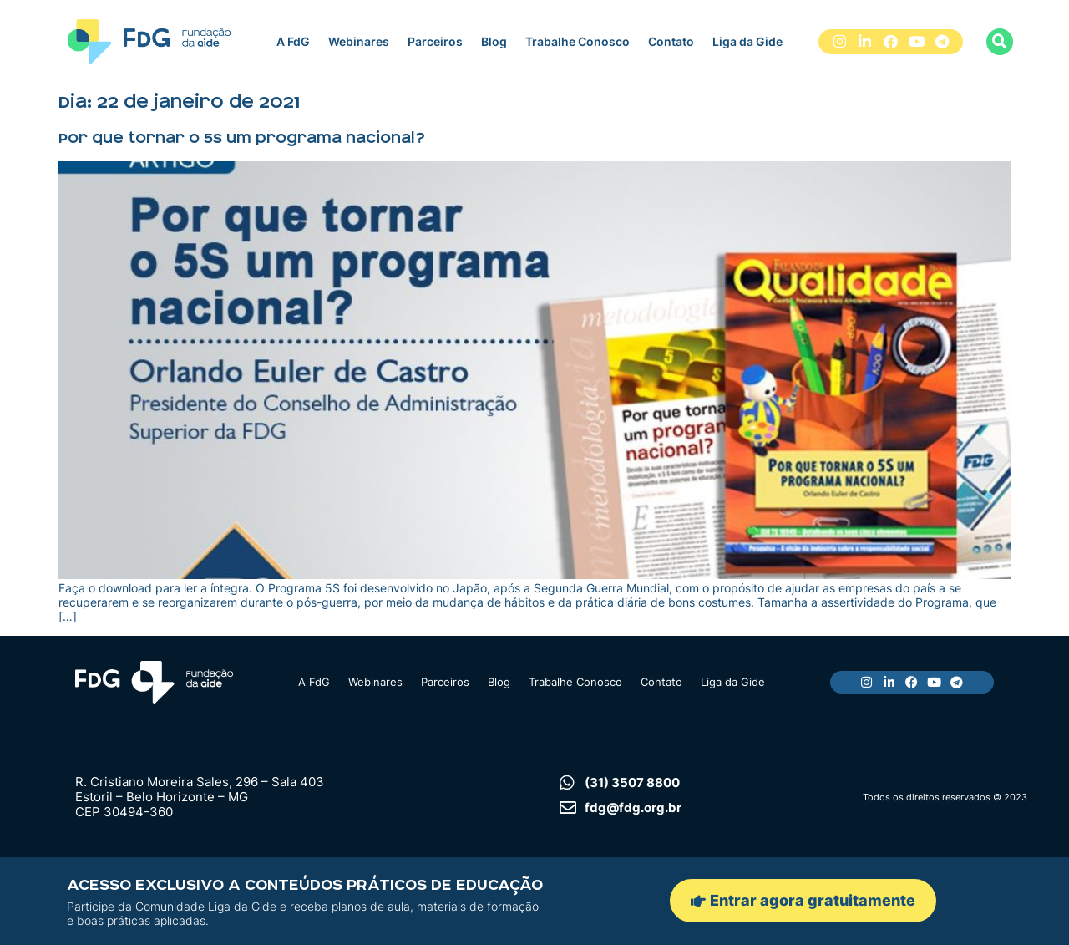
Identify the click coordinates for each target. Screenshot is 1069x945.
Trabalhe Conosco (577, 41)
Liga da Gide (747, 41)
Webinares (358, 41)
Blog (494, 41)
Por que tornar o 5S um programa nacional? (241, 138)
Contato (671, 41)
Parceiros (435, 41)
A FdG (293, 41)
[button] (999, 41)
